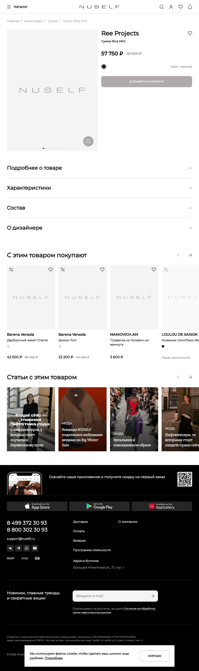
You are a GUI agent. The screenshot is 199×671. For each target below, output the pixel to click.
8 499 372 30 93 (27, 523)
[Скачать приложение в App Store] (37, 506)
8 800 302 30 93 (27, 530)
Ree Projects (120, 33)
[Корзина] (190, 7)
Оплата (78, 531)
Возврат (79, 541)
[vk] (10, 548)
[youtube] (34, 548)
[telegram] (18, 548)
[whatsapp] (26, 548)
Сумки (52, 21)
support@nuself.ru (21, 539)
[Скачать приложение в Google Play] (99, 506)
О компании (128, 522)
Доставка (80, 522)
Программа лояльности (92, 550)
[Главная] (99, 7)
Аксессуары (33, 21)
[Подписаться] (152, 596)
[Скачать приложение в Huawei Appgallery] (162, 506)
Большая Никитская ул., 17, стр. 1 (98, 567)
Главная (13, 21)
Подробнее (53, 658)
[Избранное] (180, 7)
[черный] (103, 66)
